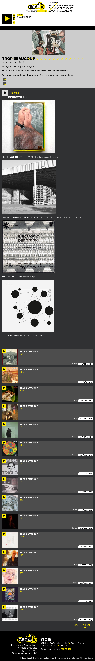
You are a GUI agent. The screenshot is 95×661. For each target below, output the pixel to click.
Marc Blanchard (48, 658)
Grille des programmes (61, 5)
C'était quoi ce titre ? (55, 642)
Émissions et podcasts (61, 8)
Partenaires (49, 645)
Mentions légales (86, 658)
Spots (63, 645)
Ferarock (66, 649)
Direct (20, 15)
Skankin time (24, 17)
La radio (53, 3)
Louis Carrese (74, 658)
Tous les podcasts (82, 625)
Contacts (77, 642)
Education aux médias (60, 11)
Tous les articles (83, 627)
